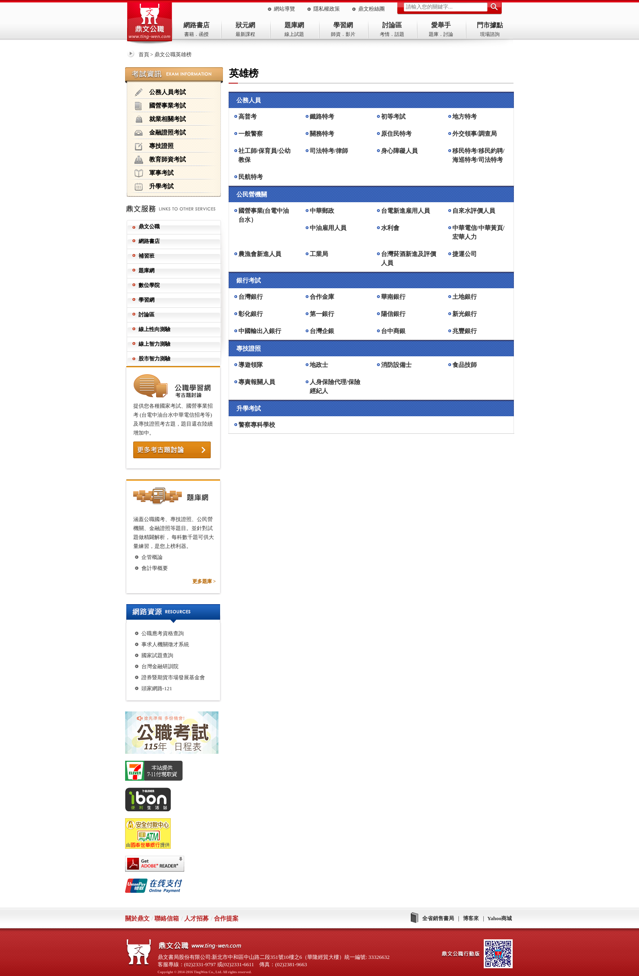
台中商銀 (393, 331)
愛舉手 (441, 25)
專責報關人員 (256, 382)
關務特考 (322, 133)
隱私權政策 (326, 9)
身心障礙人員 (399, 151)
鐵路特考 (322, 116)
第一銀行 (322, 314)
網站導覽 (284, 9)
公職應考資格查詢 (162, 633)
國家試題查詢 (157, 655)
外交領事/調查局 (474, 133)
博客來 (471, 918)
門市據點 (490, 25)
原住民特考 (396, 133)
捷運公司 (464, 254)
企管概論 (152, 557)
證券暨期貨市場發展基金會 (173, 677)
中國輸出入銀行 (259, 331)
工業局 (319, 254)
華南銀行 (393, 297)
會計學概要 (154, 568)
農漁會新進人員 (259, 254)
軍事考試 (154, 173)
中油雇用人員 (328, 228)
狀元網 (245, 25)
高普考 (247, 116)
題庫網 (294, 25)
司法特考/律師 (329, 151)
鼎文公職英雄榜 (173, 54)
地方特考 (464, 116)
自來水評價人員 (473, 211)
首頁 (144, 54)
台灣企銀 (322, 331)
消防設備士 (396, 365)
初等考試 (393, 116)
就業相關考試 (160, 119)
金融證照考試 (160, 133)
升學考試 (154, 187)
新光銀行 (464, 314)
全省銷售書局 (438, 918)
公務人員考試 (160, 92)
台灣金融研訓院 (159, 666)
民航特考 (250, 177)
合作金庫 (322, 297)
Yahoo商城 (499, 918)
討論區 (392, 25)
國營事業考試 (160, 106)
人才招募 (196, 918)
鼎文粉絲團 (371, 9)
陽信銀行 (393, 314)
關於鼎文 (137, 918)
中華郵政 (322, 211)
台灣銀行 (250, 297)
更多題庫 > (204, 581)
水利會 (390, 228)
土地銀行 (464, 297)
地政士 (319, 365)
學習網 (343, 25)
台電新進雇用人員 (405, 211)
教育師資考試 (160, 160)
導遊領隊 (250, 365)
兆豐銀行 (464, 331)
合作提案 (226, 918)
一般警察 (250, 133)
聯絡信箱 (166, 918)
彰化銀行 (250, 314)
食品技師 (464, 365)
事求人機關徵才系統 (165, 644)
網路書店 (196, 25)
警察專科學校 (256, 425)
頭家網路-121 (156, 688)
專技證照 (154, 146)
